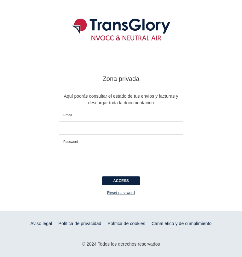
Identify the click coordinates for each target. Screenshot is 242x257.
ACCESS (121, 181)
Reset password (121, 193)
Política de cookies (126, 223)
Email (67, 115)
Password (70, 142)
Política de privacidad (80, 223)
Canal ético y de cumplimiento (182, 223)
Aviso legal (41, 223)
